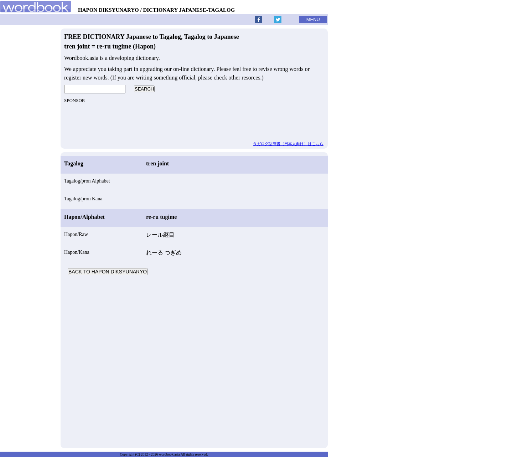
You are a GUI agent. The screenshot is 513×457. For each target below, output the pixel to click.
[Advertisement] (194, 361)
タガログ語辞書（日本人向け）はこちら (288, 144)
